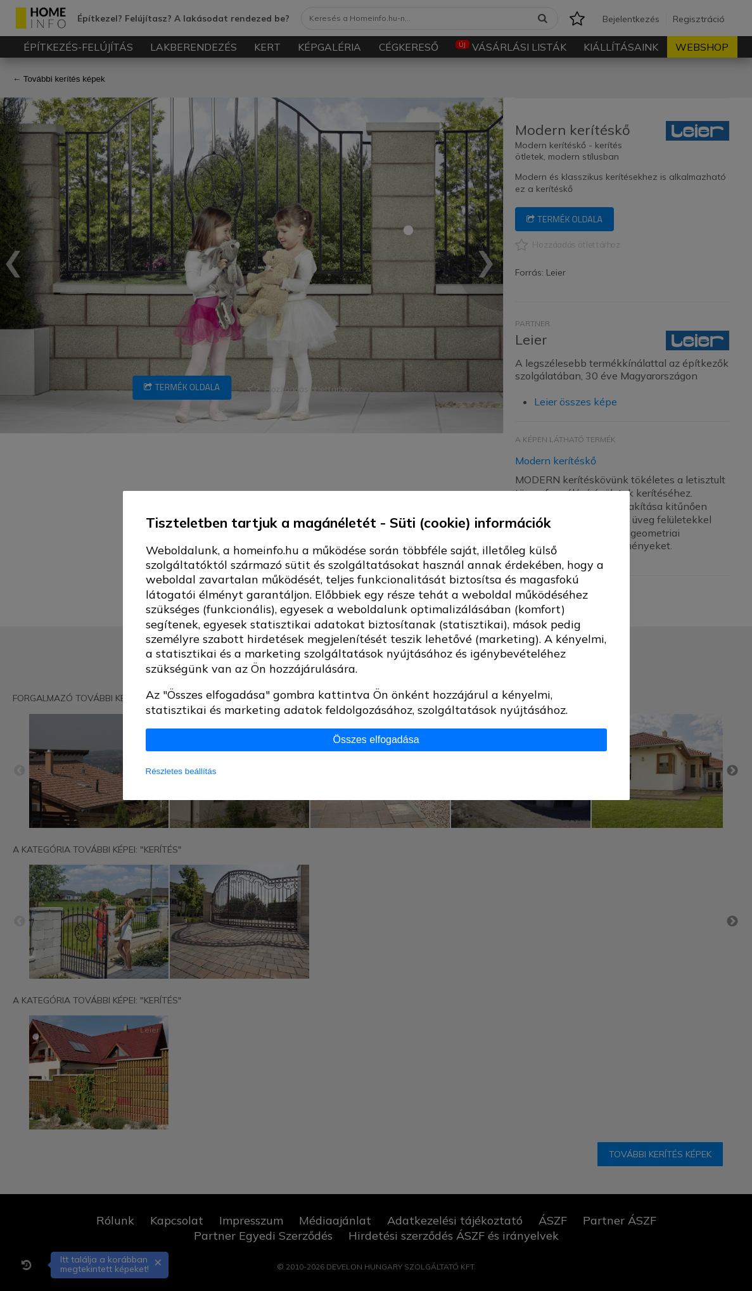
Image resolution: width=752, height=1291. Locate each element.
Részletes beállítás (181, 771)
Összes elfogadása (376, 739)
